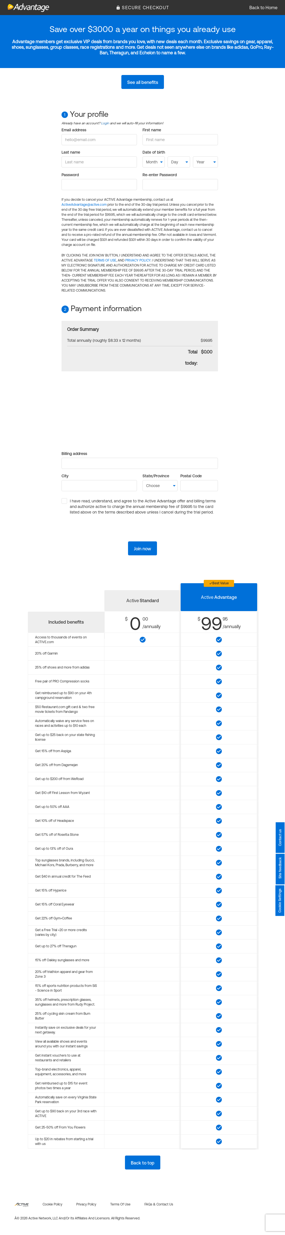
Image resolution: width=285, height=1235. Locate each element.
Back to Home (263, 7)
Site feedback (280, 867)
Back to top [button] (142, 1162)
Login (105, 123)
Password (70, 175)
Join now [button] (142, 548)
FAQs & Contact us (158, 1204)
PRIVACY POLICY (138, 260)
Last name (71, 152)
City (65, 476)
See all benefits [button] (142, 82)
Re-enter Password (159, 175)
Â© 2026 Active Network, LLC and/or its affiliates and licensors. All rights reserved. (77, 1218)
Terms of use (120, 1204)
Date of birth (153, 152)
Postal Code (191, 476)
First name (151, 130)
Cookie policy (52, 1204)
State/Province (155, 476)
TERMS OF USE (105, 260)
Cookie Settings (280, 900)
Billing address (74, 453)
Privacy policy (86, 1204)
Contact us (280, 837)
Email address (74, 130)
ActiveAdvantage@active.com (84, 205)
